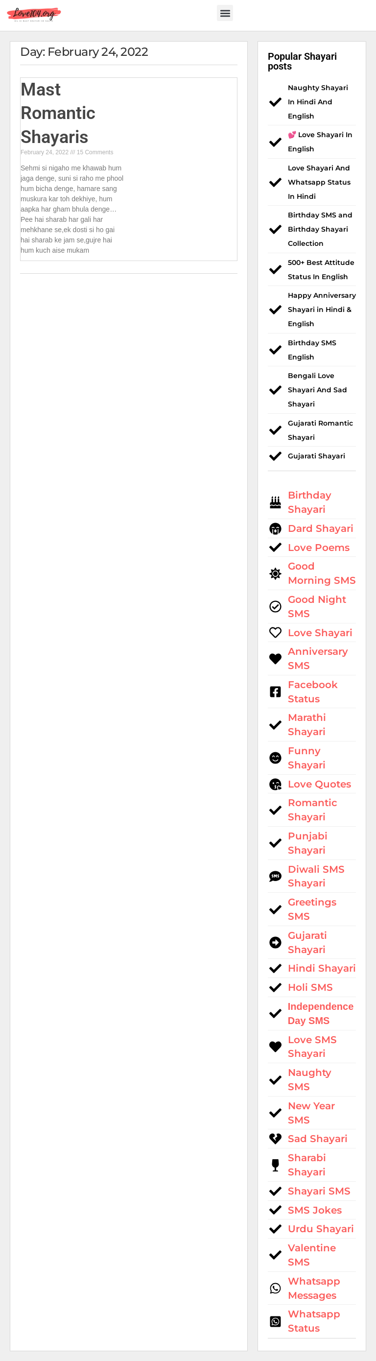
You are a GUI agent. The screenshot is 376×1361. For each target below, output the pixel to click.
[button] (225, 13)
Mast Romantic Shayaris (58, 113)
